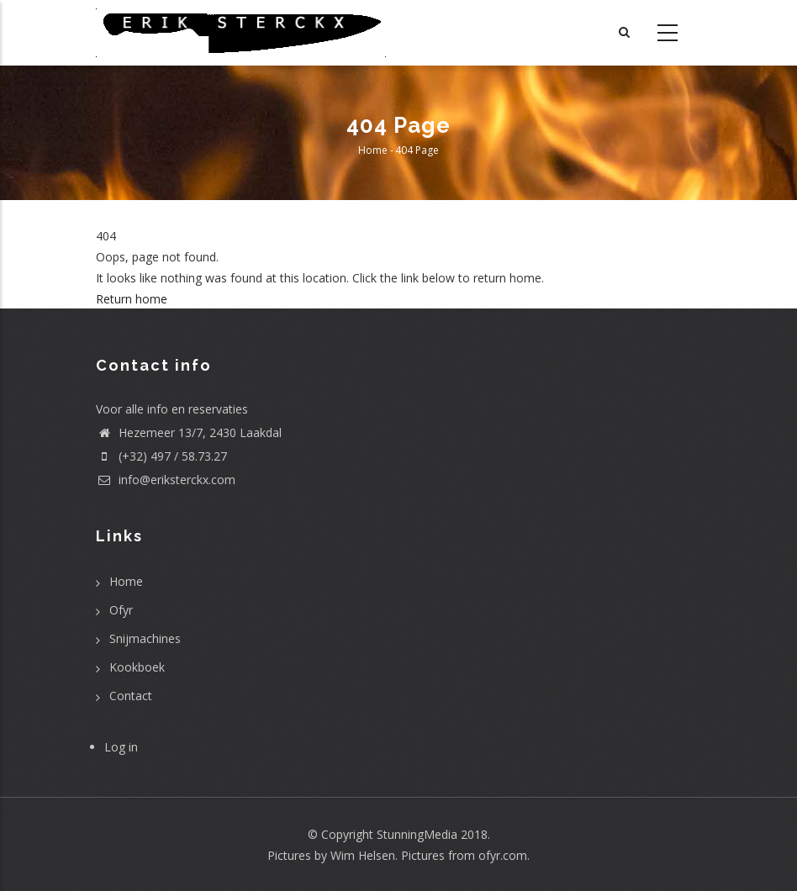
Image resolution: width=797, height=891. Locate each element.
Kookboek (137, 667)
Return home (131, 299)
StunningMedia (417, 834)
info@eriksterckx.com (165, 480)
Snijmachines (145, 638)
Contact (130, 696)
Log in (121, 747)
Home (373, 150)
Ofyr (121, 610)
